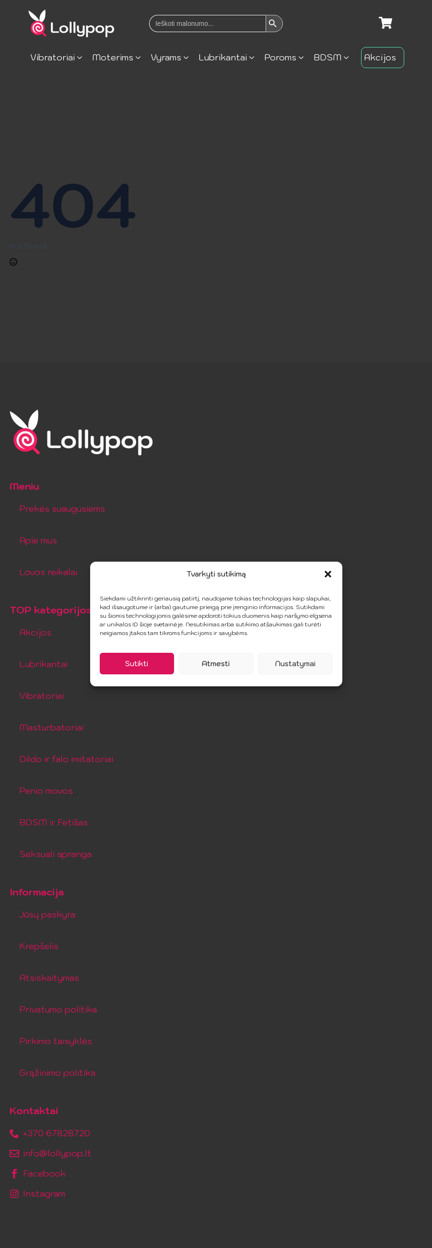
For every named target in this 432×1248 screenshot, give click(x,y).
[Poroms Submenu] (303, 57)
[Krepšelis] (385, 23)
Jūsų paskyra (47, 914)
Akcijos (380, 57)
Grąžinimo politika (57, 1072)
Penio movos (46, 790)
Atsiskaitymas (49, 977)
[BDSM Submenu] (348, 57)
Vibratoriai (52, 57)
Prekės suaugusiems (62, 508)
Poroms (280, 57)
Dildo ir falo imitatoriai (66, 759)
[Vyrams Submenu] (188, 57)
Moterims (112, 57)
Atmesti (216, 663)
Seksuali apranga (55, 853)
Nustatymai (295, 663)
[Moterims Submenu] (140, 57)
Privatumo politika (58, 1009)
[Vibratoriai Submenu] (82, 57)
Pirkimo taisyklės (55, 1041)
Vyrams (166, 57)
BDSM (327, 57)
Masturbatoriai (51, 727)
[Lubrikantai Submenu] (254, 57)
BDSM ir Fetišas (53, 822)
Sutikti (136, 663)
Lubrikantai (222, 57)
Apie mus (38, 540)
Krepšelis (38, 946)
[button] (328, 574)
